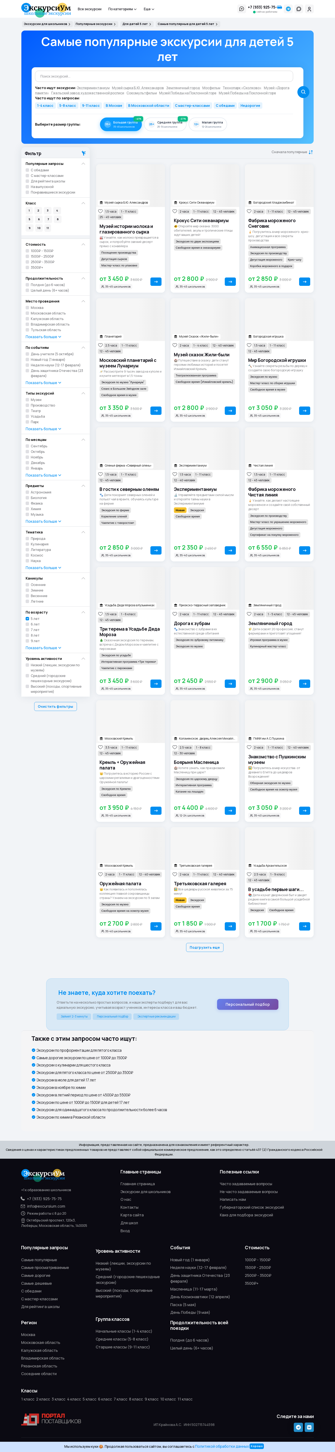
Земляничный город (270, 623)
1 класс (27, 1399)
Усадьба (38, 416)
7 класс (120, 1399)
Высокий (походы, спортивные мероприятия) (56, 689)
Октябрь (38, 451)
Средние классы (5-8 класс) (122, 1339)
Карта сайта (132, 1214)
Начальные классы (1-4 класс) (124, 1331)
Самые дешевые (36, 1283)
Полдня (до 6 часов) (48, 284)
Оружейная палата (120, 884)
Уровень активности (44, 658)
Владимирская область (50, 324)
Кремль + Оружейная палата (122, 765)
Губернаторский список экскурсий (252, 1207)
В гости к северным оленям (129, 489)
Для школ (129, 1222)
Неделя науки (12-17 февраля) (56, 365)
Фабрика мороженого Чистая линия (272, 492)
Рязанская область (39, 1365)
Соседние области (39, 1373)
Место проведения (42, 301)
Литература (41, 549)
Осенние (38, 584)
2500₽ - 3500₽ (42, 262)
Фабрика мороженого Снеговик (272, 223)
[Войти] (309, 8)
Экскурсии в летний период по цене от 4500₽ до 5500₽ (83, 1095)
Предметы (35, 485)
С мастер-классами (192, 105)
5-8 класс (67, 105)
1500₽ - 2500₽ (42, 256)
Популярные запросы (44, 163)
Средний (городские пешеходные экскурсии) (51, 678)
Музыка (37, 514)
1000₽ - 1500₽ (42, 250)
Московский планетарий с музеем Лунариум (128, 363)
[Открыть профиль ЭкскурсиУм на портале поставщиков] (51, 1420)
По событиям (37, 347)
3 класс (58, 1399)
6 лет (35, 624)
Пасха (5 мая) (183, 1304)
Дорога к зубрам (192, 623)
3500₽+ (37, 267)
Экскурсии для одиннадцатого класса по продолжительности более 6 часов (102, 1109)
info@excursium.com (43, 1206)
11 (48, 228)
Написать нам (233, 1199)
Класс (31, 203)
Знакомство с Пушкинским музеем (277, 759)
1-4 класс (45, 105)
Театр (36, 410)
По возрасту (37, 612)
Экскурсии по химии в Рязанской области (71, 1117)
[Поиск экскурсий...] (164, 76)
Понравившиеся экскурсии (53, 192)
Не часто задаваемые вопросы (249, 1191)
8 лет (35, 635)
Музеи (36, 399)
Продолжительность (44, 278)
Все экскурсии (89, 9)
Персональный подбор (248, 1004)
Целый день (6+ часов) (50, 290)
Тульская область (46, 329)
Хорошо (257, 1446)
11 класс (185, 1399)
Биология (39, 497)
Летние (37, 601)
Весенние (39, 595)
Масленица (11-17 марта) (193, 1289)
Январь (37, 468)
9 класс (152, 1399)
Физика (37, 503)
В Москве (114, 105)
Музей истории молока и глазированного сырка (126, 229)
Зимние (37, 590)
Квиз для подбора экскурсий (246, 1214)
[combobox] (164, 76)
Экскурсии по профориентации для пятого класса (79, 1050)
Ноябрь (37, 457)
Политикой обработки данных (222, 1446)
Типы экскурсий (40, 393)
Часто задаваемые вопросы (246, 1183)
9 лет (35, 641)
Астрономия (41, 492)
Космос (37, 555)
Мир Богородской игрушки (277, 360)
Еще (149, 9)
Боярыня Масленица (196, 762)
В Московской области (148, 105)
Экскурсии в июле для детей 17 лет (66, 1080)
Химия (36, 509)
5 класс (89, 1399)
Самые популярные (39, 1259)
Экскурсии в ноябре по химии (61, 1087)
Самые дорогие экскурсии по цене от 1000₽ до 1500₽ (82, 1058)
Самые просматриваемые (45, 1267)
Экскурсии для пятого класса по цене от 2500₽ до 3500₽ (85, 1072)
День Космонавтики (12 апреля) (200, 1296)
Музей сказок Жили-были (201, 355)
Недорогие (250, 105)
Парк (35, 422)
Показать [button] (44, 337)
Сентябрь (39, 446)
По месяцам (36, 439)
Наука (36, 560)
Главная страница (137, 1183)
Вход (125, 1230)
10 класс (168, 1399)
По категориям (122, 9)
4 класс (74, 1399)
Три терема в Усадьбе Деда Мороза (130, 631)
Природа (38, 538)
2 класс (43, 1399)
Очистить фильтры (55, 706)
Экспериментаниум (195, 489)
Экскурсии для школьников (145, 1191)
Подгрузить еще (205, 947)
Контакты (129, 1207)
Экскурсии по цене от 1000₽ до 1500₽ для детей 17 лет (83, 1102)
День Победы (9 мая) (190, 1312)
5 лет (35, 618)
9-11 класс (91, 105)
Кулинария (39, 544)
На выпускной (42, 186)
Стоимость (36, 244)
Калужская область (47, 318)
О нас (125, 1199)
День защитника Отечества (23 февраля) (57, 373)
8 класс (136, 1399)
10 (39, 228)
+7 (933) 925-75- (265, 7)
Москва (37, 307)
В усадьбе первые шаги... (276, 889)
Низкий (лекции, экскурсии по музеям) (55, 667)
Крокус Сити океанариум (201, 220)
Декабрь (38, 462)
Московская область (48, 313)
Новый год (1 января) (48, 359)
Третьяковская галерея (200, 884)
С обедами (225, 105)
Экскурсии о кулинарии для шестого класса (73, 1065)
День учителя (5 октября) (52, 354)
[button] (241, 8)
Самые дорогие (35, 1275)
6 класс (105, 1399)
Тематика (34, 532)
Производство (43, 405)
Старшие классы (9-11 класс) (123, 1346)
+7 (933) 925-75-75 (41, 1198)
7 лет (35, 629)
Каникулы (34, 578)
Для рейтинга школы (48, 181)
